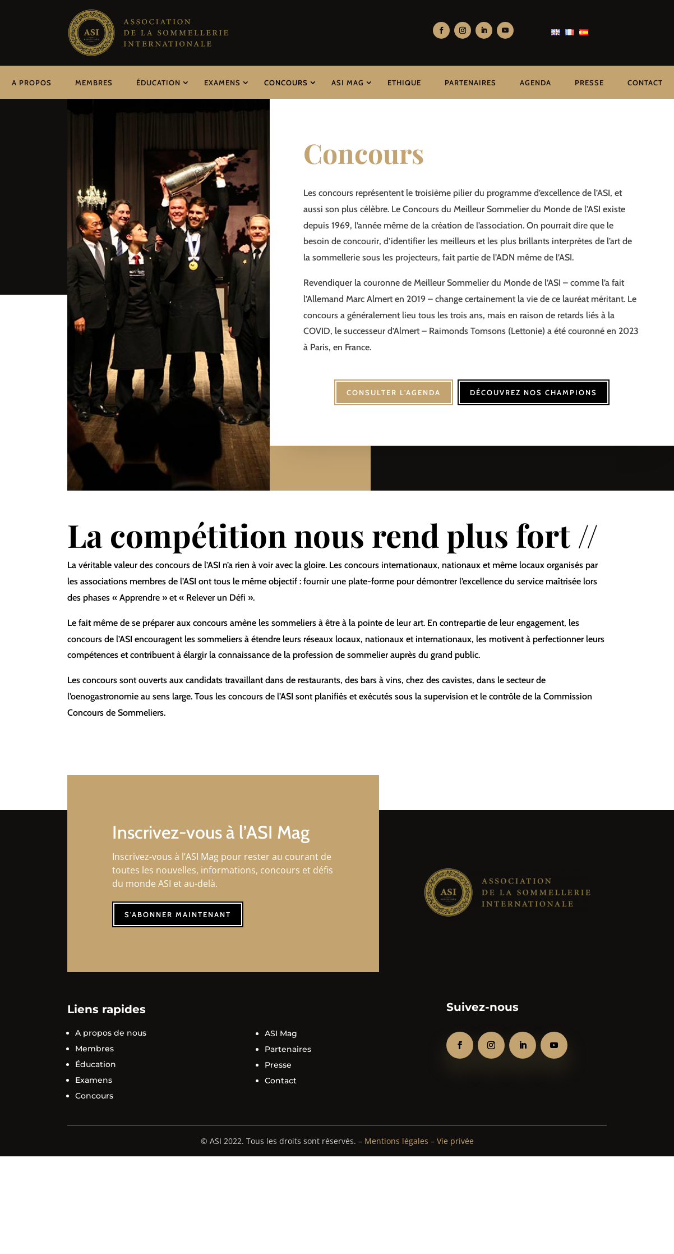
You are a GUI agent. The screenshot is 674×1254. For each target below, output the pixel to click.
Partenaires (470, 82)
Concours (286, 82)
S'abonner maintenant (177, 907)
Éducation (158, 82)
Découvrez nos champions (537, 385)
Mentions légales (396, 1134)
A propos (32, 82)
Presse (589, 82)
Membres (94, 82)
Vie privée (455, 1134)
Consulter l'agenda (390, 385)
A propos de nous (110, 1026)
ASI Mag (347, 82)
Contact (645, 82)
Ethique (404, 82)
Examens (222, 82)
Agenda (535, 82)
